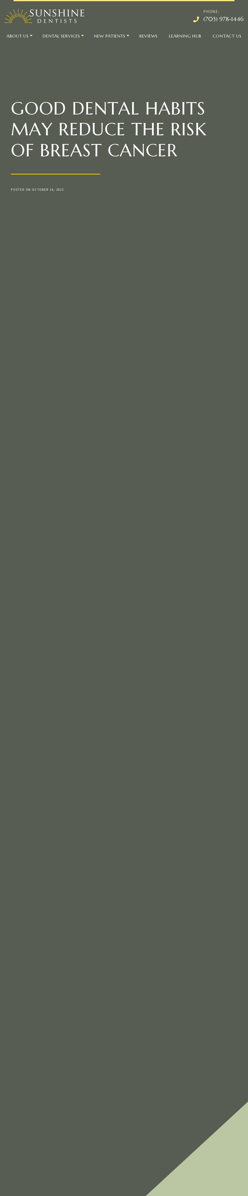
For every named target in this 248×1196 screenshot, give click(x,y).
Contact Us (227, 36)
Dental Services (61, 36)
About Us (18, 36)
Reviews (148, 36)
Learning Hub (185, 36)
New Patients (109, 36)
